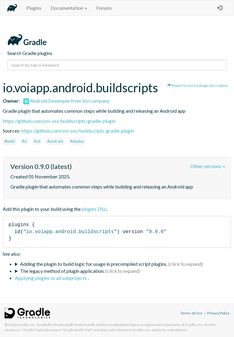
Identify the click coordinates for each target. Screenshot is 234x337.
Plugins (33, 8)
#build (9, 141)
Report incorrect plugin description (197, 85)
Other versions (207, 166)
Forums (104, 8)
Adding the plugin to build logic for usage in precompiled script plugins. (93, 264)
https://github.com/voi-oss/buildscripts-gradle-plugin (59, 121)
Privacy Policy (218, 313)
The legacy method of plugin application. (62, 271)
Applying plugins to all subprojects (51, 278)
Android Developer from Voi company (66, 101)
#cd (37, 141)
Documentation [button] (69, 8)
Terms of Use (191, 313)
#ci (24, 141)
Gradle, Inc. (26, 324)
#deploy (77, 141)
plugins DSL (94, 209)
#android (55, 141)
